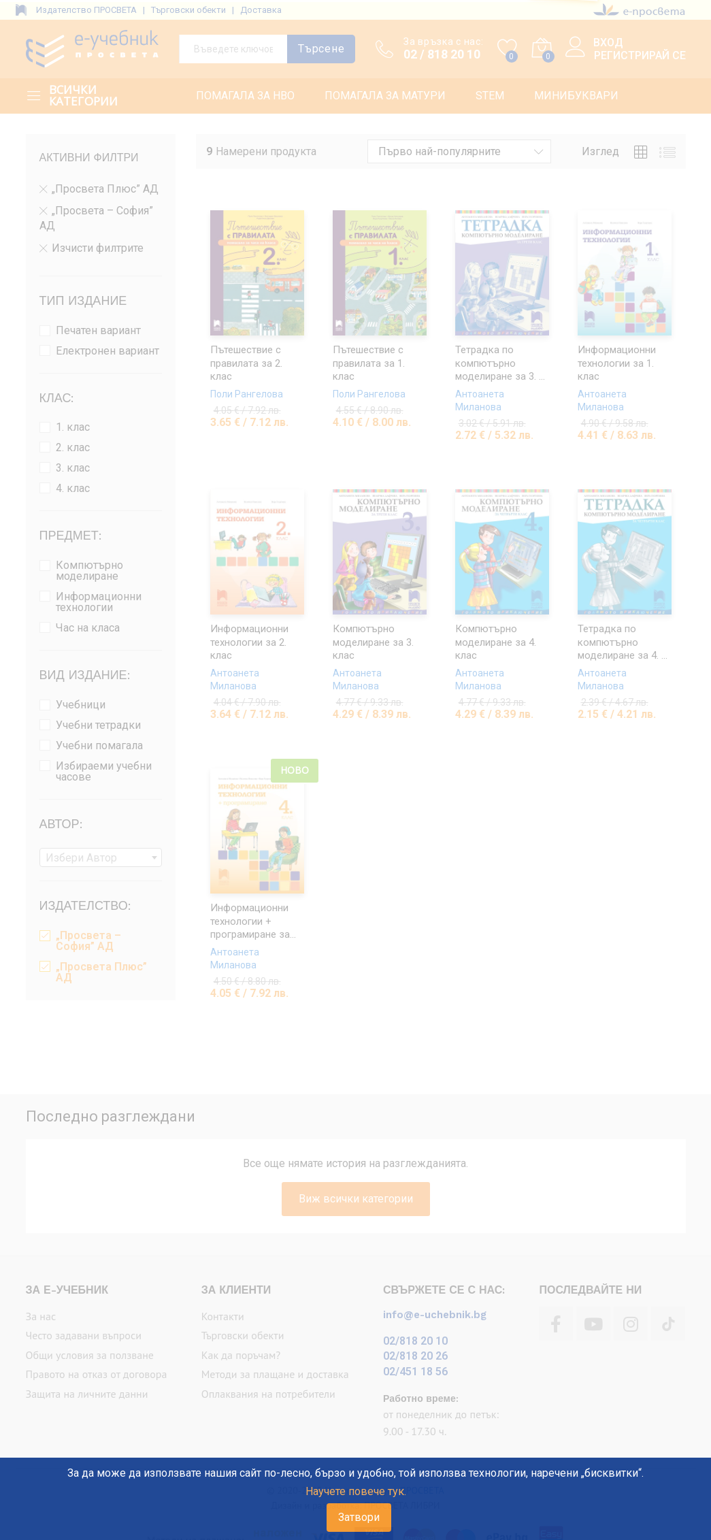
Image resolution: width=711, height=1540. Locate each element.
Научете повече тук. (355, 1491)
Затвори (359, 1517)
